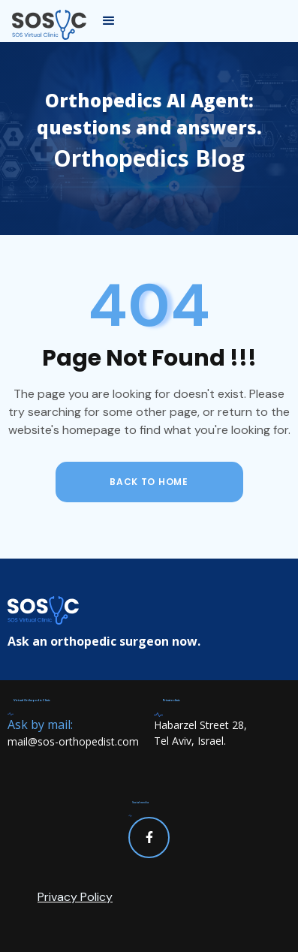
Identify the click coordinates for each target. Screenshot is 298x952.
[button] (108, 21)
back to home (149, 481)
